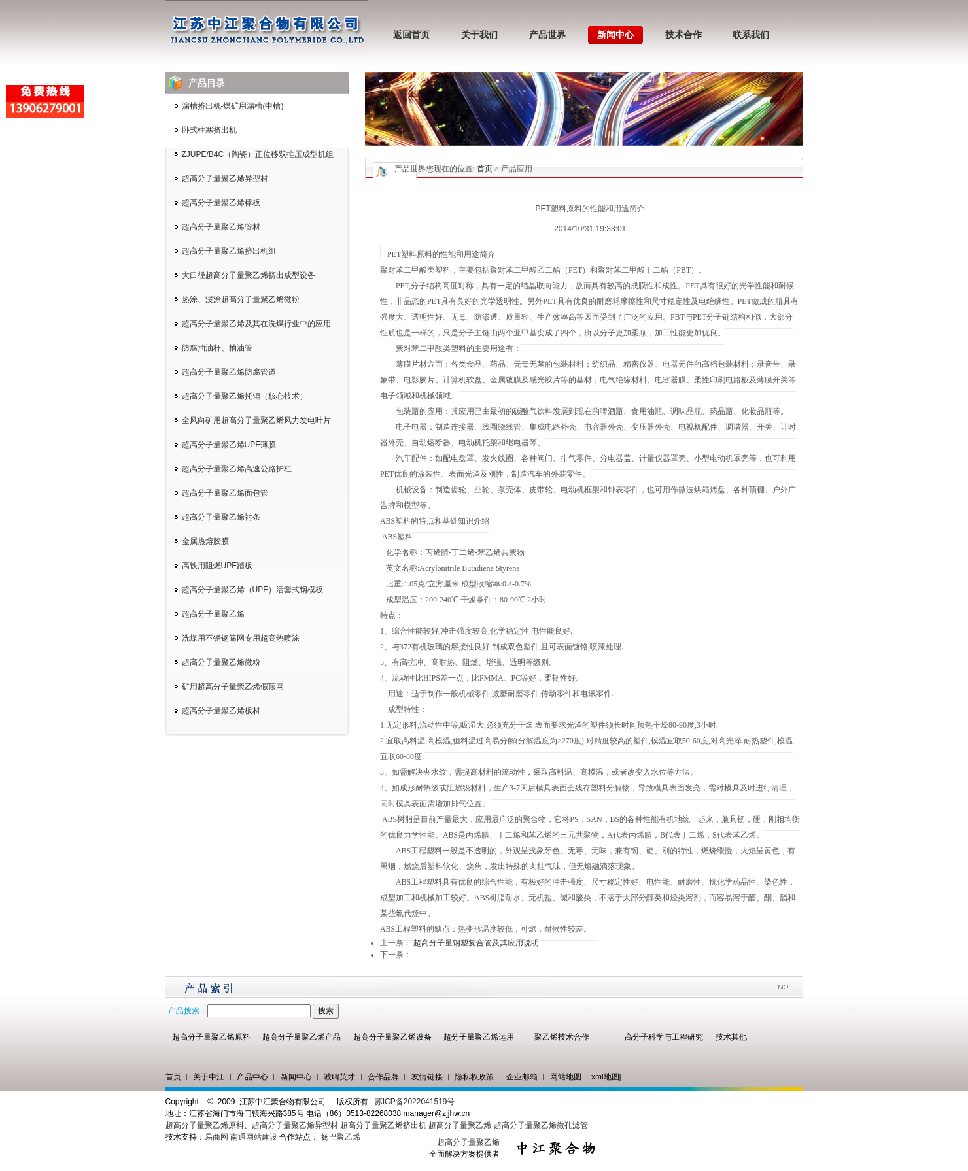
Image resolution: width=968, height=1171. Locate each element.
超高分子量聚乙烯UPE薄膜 (229, 444)
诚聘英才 (339, 1076)
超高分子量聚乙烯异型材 (225, 178)
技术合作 (683, 35)
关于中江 (208, 1076)
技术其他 (731, 1037)
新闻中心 (615, 35)
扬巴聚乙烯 (340, 1137)
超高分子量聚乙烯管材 (221, 226)
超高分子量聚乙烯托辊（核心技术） (244, 396)
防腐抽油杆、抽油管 (217, 347)
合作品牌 (383, 1076)
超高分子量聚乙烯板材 (221, 710)
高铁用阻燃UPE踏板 (217, 565)
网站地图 (565, 1076)
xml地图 (605, 1076)
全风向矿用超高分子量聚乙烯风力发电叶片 (256, 420)
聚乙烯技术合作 (561, 1037)
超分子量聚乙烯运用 (478, 1037)
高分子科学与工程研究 (664, 1037)
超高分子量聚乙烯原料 (211, 1037)
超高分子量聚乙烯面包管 (225, 493)
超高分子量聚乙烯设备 (392, 1037)
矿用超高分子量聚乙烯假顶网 (233, 686)
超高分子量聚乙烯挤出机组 (229, 251)
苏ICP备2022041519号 (415, 1101)
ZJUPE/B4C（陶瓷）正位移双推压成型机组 (258, 154)
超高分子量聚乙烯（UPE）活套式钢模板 (253, 589)
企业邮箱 (522, 1076)
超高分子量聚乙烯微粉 (221, 662)
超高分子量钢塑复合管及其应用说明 (476, 942)
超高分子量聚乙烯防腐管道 (229, 372)
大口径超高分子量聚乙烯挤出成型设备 (248, 275)
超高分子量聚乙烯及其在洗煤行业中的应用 (256, 323)
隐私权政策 (474, 1076)
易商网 (216, 1137)
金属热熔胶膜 (205, 541)
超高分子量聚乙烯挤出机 (384, 1125)
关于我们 (479, 35)
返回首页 (411, 35)
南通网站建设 (253, 1137)
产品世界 (547, 35)
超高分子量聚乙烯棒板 (221, 202)
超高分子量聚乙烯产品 (301, 1037)
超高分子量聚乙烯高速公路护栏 (237, 468)
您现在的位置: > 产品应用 (479, 168)
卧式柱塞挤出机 (209, 130)
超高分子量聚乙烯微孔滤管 (541, 1125)
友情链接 (427, 1076)
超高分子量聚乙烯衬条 (221, 517)
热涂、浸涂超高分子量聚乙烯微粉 (241, 299)
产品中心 (252, 1076)
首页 (485, 168)
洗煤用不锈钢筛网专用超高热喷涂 (241, 638)
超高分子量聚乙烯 (213, 614)
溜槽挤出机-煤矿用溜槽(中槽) (233, 105)
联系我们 (751, 35)
